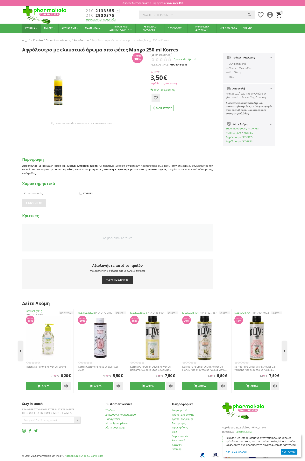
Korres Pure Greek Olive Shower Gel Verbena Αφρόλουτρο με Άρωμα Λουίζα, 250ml (254, 368)
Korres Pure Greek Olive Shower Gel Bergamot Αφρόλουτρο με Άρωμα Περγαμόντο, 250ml (150, 368)
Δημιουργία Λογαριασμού (120, 414)
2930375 (100, 15)
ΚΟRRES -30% (233, 132)
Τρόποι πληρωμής (182, 419)
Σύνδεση (110, 410)
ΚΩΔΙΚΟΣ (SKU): (159, 64)
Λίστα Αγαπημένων (116, 423)
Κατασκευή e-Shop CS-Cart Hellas (84, 455)
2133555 (100, 10)
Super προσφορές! (236, 128)
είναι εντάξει (289, 452)
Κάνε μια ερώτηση (163, 90)
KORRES (254, 128)
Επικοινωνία (179, 440)
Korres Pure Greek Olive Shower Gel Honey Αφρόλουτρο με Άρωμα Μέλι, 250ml (203, 368)
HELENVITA (65, 313)
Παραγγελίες (112, 419)
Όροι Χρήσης (180, 427)
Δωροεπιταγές (180, 436)
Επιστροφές (179, 423)
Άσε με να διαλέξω (236, 452)
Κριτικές (176, 444)
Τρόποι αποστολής (183, 414)
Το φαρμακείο (180, 410)
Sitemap (176, 449)
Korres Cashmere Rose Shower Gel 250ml (98, 368)
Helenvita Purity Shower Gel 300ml (46, 366)
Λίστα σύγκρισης (115, 427)
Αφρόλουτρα (233, 137)
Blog (174, 432)
